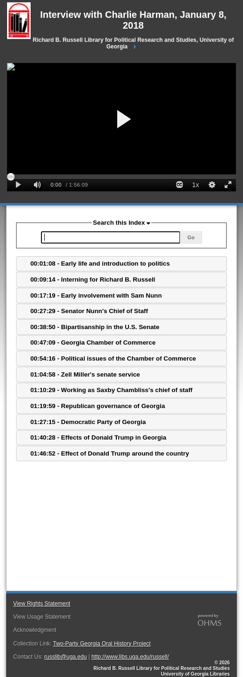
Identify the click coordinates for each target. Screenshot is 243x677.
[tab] (121, 264)
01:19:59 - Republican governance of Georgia (97, 405)
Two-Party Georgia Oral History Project (102, 643)
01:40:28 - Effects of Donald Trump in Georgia (98, 437)
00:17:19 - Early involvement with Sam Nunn (96, 295)
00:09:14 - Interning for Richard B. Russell (92, 279)
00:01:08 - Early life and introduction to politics (100, 263)
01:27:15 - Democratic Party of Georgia (88, 421)
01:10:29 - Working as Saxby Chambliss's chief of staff (111, 390)
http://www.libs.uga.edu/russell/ (130, 656)
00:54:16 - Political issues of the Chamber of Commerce (113, 358)
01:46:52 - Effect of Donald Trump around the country (109, 453)
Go (190, 237)
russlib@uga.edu (65, 656)
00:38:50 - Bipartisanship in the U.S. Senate (94, 327)
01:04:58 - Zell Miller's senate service (85, 374)
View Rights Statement (41, 603)
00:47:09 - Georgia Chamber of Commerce (92, 342)
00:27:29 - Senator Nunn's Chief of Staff (89, 311)
